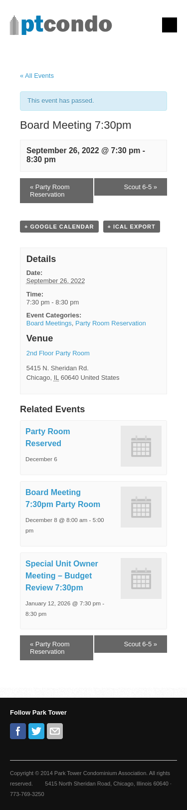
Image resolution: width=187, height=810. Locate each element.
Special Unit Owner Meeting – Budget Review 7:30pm (61, 575)
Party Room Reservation (49, 190)
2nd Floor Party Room (58, 353)
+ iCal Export (132, 227)
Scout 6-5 (141, 187)
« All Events (37, 75)
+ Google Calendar (59, 227)
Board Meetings (49, 323)
